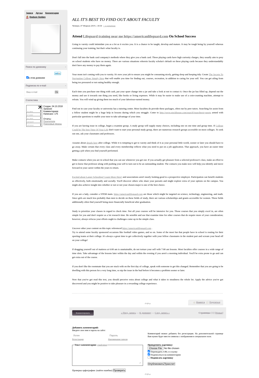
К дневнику (145, 312)
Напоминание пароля (118, 339)
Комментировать (83, 313)
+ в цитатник (109, 26)
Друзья (39, 13)
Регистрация (78, 339)
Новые (219, 312)
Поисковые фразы (52, 124)
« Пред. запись (128, 312)
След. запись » (162, 312)
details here (92, 142)
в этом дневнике (37, 78)
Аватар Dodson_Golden (45, 38)
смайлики (102, 344)
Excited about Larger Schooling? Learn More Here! (97, 177)
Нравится (200, 302)
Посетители (49, 121)
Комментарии (52, 13)
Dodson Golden (27, 17)
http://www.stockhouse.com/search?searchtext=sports (185, 112)
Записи (29, 13)
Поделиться (214, 302)
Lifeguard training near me (103, 36)
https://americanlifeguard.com (146, 36)
